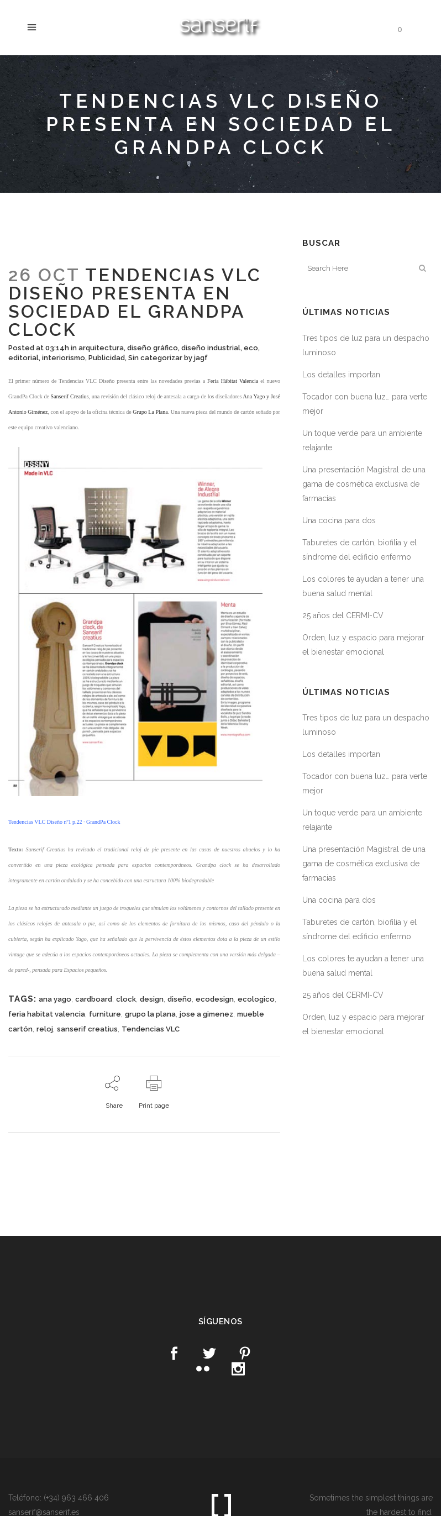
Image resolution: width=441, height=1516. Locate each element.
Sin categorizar (155, 358)
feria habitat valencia (46, 1014)
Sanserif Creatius (70, 396)
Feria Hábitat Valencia (232, 381)
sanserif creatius (87, 1029)
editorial (23, 358)
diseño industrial (210, 348)
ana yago (55, 999)
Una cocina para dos (339, 520)
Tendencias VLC (151, 1029)
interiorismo (63, 358)
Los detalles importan (341, 374)
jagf (201, 358)
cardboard (93, 999)
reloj (44, 1029)
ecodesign (215, 999)
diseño (179, 999)
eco (251, 348)
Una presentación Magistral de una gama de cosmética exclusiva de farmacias (364, 484)
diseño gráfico (152, 348)
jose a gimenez (206, 1014)
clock (126, 999)
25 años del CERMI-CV (343, 615)
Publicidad (106, 358)
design (152, 999)
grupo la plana (150, 1014)
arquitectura (101, 348)
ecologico (256, 999)
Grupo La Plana (150, 412)
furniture (105, 1014)
